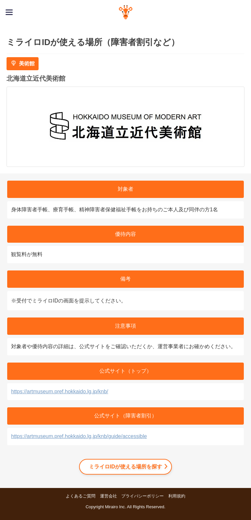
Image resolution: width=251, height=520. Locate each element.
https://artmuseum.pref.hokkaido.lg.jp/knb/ (59, 391)
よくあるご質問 (80, 496)
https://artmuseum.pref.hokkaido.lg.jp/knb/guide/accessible (79, 436)
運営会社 (108, 496)
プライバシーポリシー (142, 496)
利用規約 (176, 496)
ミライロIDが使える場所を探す (125, 466)
